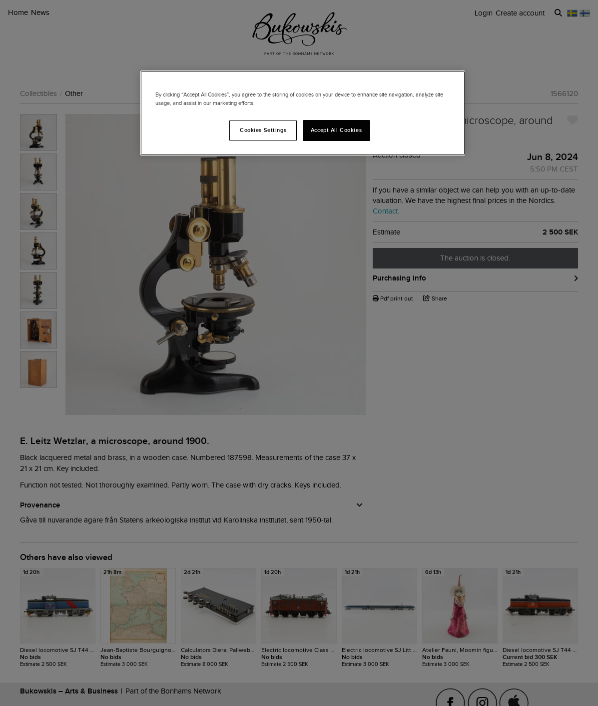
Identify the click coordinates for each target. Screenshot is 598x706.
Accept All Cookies (336, 130)
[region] (302, 113)
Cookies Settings (263, 130)
